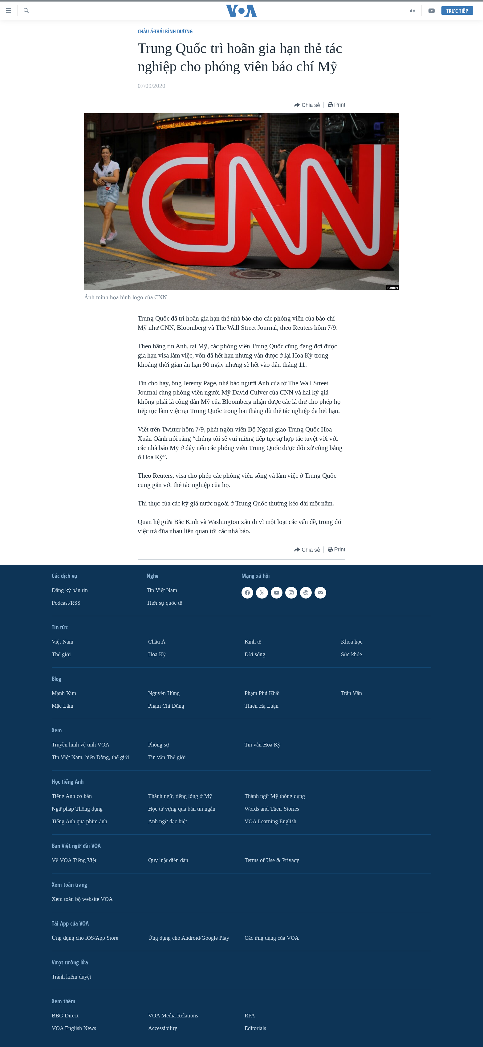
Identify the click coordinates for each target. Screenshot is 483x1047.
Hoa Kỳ (157, 654)
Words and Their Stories (272, 808)
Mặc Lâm (62, 706)
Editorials (255, 1028)
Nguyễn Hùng (164, 693)
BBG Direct (65, 1015)
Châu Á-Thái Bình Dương (165, 31)
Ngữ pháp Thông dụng (77, 808)
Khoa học (352, 641)
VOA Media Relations (173, 1015)
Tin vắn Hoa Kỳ (263, 744)
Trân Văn (351, 693)
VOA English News (74, 1028)
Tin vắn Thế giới (167, 757)
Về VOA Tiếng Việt (74, 860)
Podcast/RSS (66, 603)
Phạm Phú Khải (262, 693)
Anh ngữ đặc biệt (167, 821)
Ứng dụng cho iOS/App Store (85, 937)
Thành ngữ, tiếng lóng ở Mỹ (180, 796)
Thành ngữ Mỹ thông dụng (275, 796)
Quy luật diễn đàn (168, 860)
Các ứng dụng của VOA (272, 937)
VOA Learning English (270, 821)
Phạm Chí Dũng (166, 706)
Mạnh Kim (64, 693)
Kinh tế (253, 641)
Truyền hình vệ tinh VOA (80, 744)
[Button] (307, 105)
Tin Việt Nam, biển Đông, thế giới (90, 757)
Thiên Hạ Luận (261, 706)
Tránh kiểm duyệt (71, 976)
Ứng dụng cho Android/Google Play (188, 937)
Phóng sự (158, 744)
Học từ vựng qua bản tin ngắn (181, 808)
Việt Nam (62, 641)
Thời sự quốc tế (164, 603)
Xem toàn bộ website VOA (82, 898)
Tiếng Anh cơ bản (72, 796)
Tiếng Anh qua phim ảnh (79, 821)
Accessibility (162, 1028)
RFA (250, 1015)
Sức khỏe (351, 654)
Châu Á (156, 641)
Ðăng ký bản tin (70, 590)
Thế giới (61, 654)
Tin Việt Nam (162, 590)
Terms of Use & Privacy (272, 860)
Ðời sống (255, 654)
